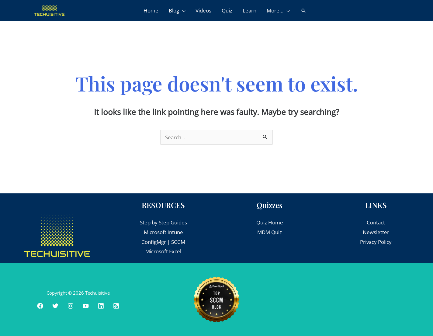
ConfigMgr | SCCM (163, 241)
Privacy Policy (376, 241)
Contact (376, 222)
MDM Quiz (269, 232)
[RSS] (116, 306)
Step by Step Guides (163, 222)
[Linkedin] (101, 306)
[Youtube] (86, 306)
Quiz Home (269, 222)
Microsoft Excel (163, 251)
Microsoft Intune (163, 232)
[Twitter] (55, 306)
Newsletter (376, 232)
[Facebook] (40, 306)
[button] (182, 10)
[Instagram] (71, 306)
